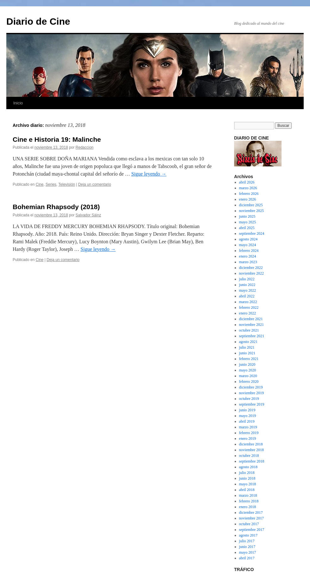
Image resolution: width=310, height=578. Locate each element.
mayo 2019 (247, 415)
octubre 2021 (249, 330)
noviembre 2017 (251, 518)
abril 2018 (247, 490)
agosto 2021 (248, 341)
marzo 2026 (248, 188)
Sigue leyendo (148, 174)
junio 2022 (247, 285)
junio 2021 (247, 353)
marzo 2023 (248, 262)
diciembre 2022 (251, 267)
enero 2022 (247, 313)
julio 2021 (247, 347)
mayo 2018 (247, 484)
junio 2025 (247, 216)
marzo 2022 (248, 302)
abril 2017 (247, 558)
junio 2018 (247, 478)
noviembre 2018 (251, 450)
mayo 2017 (247, 552)
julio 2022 (247, 279)
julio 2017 (247, 541)
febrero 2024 (249, 250)
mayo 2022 (247, 290)
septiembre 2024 (251, 233)
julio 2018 (247, 472)
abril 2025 (247, 228)
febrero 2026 (249, 193)
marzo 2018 (248, 495)
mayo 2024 (247, 245)
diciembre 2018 (251, 444)
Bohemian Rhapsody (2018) (56, 206)
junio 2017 (247, 546)
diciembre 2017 (251, 512)
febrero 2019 (249, 433)
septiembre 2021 (251, 336)
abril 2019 (247, 421)
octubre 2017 (249, 524)
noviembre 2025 (251, 210)
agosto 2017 (248, 535)
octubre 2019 (249, 398)
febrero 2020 (249, 381)
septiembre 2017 (251, 529)
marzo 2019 (248, 427)
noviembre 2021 (251, 324)
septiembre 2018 (251, 461)
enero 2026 (247, 199)
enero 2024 (247, 256)
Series (51, 184)
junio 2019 (247, 410)
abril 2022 (247, 296)
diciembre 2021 (251, 319)
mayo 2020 (247, 370)
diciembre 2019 (251, 387)
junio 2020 (247, 364)
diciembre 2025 (251, 205)
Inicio (18, 103)
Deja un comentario (94, 184)
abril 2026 (247, 182)
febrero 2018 (249, 501)
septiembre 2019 (251, 404)
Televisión (67, 184)
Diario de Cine (38, 21)
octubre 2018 (249, 455)
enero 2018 (247, 507)
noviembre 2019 (251, 393)
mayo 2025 (247, 222)
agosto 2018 (248, 467)
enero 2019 (247, 438)
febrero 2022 (249, 307)
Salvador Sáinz (88, 215)
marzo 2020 (248, 376)
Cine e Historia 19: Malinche (57, 139)
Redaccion (85, 147)
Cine (40, 184)
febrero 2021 (249, 359)
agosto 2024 (248, 239)
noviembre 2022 (251, 273)
